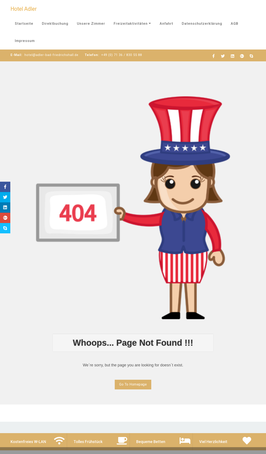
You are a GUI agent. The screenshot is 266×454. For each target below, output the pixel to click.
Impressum (25, 41)
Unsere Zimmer (91, 24)
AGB (234, 24)
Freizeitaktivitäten (132, 24)
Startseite (24, 24)
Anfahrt (166, 24)
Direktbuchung (55, 24)
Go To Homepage (133, 384)
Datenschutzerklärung (202, 24)
